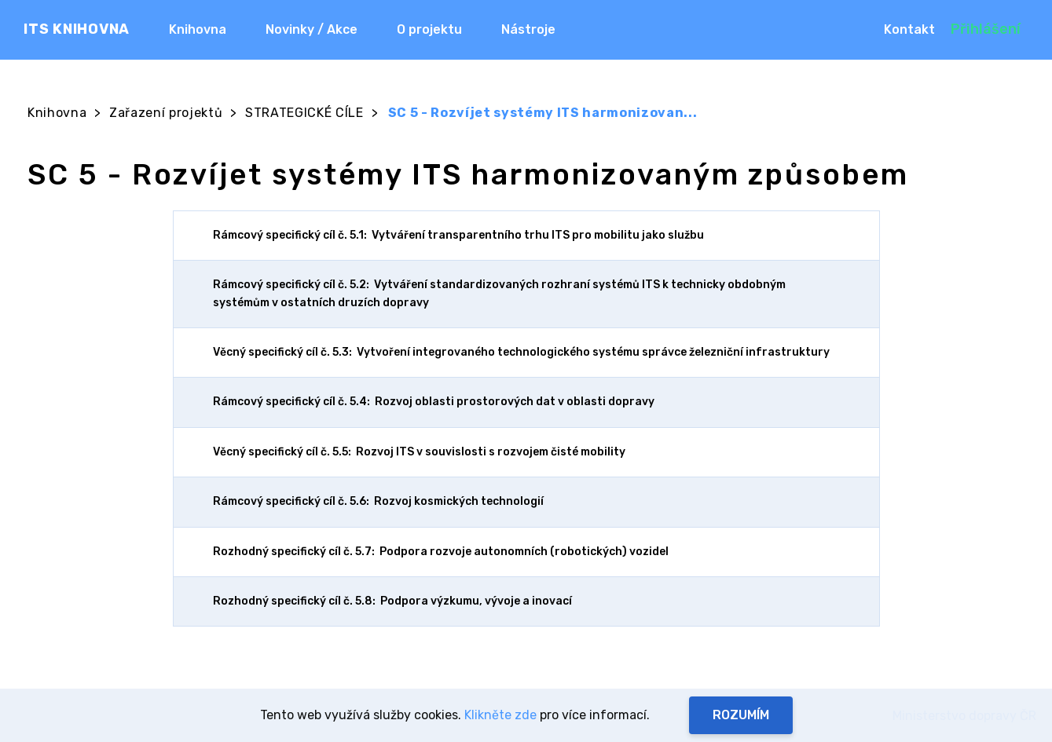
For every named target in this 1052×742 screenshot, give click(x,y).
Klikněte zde (500, 714)
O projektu (429, 29)
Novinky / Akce (311, 29)
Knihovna (197, 29)
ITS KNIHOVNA (77, 29)
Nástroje (528, 29)
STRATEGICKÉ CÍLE (304, 112)
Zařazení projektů (165, 112)
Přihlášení (986, 29)
